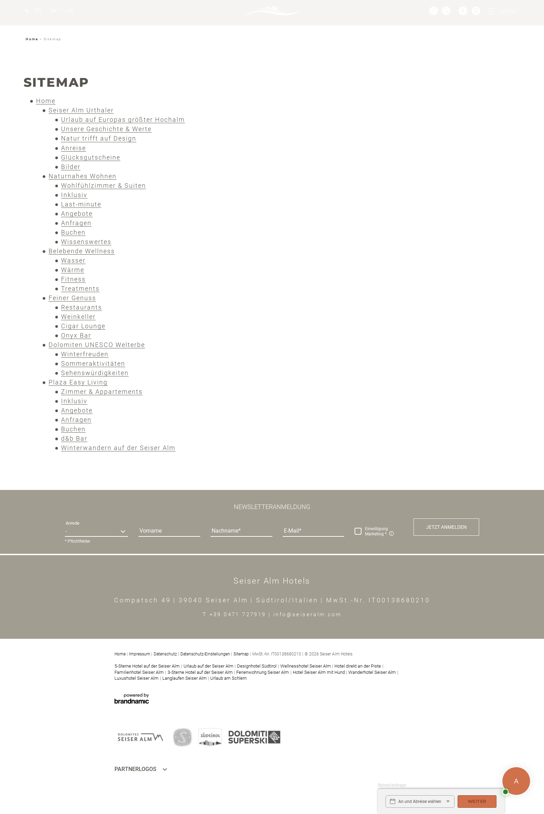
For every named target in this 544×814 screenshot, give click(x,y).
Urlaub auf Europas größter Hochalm (123, 119)
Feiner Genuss (72, 298)
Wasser (73, 260)
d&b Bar (74, 438)
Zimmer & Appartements (102, 391)
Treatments (80, 288)
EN (70, 10)
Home (33, 39)
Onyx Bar (76, 335)
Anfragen (76, 223)
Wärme (72, 269)
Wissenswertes (86, 241)
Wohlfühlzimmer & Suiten (103, 185)
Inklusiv (74, 194)
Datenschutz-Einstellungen (205, 654)
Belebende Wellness (82, 251)
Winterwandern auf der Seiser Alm (118, 447)
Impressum (139, 654)
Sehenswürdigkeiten (95, 372)
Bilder (70, 166)
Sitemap (241, 654)
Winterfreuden (85, 354)
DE (54, 10)
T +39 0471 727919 (236, 614)
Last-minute (81, 204)
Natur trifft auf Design (98, 138)
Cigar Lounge (83, 326)
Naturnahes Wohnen (83, 176)
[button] (446, 527)
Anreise (73, 148)
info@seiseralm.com (307, 614)
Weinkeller (78, 316)
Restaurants (81, 307)
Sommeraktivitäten (93, 363)
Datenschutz (165, 654)
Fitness (73, 279)
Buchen (73, 232)
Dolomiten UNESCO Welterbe (97, 344)
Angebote (77, 213)
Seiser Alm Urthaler (81, 110)
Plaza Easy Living (78, 382)
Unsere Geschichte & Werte (106, 129)
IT (62, 10)
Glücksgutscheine (90, 157)
